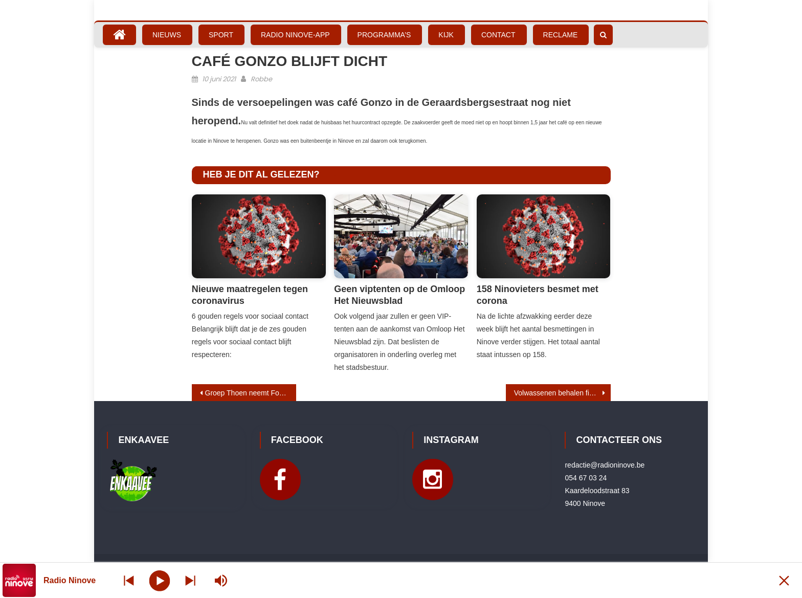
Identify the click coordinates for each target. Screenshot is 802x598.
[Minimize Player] (784, 580)
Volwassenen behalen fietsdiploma (562, 393)
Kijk (446, 35)
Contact (498, 35)
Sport (221, 35)
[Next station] (129, 580)
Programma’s (384, 35)
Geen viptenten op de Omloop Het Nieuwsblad (399, 295)
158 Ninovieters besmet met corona (537, 295)
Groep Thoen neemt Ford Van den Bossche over (251, 393)
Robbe (261, 79)
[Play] (160, 580)
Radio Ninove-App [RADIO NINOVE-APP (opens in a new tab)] (295, 35)
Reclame (560, 35)
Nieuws (166, 35)
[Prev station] (190, 580)
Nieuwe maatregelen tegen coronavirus (250, 295)
